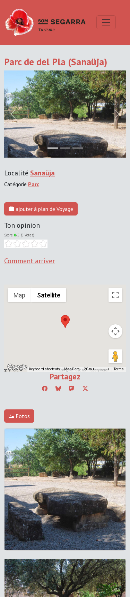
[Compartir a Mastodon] (72, 388)
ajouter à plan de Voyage (41, 208)
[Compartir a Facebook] (44, 388)
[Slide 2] (77, 148)
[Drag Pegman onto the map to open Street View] (115, 356)
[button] (65, 321)
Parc (33, 184)
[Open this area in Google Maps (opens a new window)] (17, 367)
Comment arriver (29, 260)
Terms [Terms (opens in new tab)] (119, 369)
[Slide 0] (52, 148)
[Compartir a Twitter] (85, 388)
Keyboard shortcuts (44, 369)
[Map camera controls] (115, 331)
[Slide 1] (65, 148)
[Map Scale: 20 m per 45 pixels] (97, 369)
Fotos (19, 416)
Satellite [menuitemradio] (48, 295)
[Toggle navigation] (106, 22)
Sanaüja (42, 172)
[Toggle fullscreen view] (115, 295)
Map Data (72, 369)
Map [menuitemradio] (19, 295)
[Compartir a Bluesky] (58, 388)
